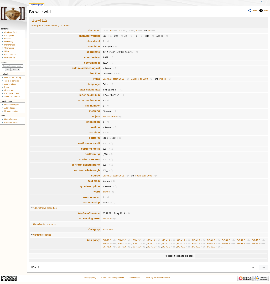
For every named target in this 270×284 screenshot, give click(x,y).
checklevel (93, 41)
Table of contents (11, 81)
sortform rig (92, 154)
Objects (7, 39)
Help (266, 10)
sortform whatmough (87, 170)
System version (11, 111)
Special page (37, 5)
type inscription (90, 186)
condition (94, 46)
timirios (162, 79)
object (96, 116)
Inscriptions (9, 35)
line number (92, 105)
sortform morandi (89, 143)
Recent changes (11, 105)
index (96, 78)
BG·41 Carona (110, 116)
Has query (93, 240)
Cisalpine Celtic (11, 32)
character (94, 30)
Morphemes (9, 45)
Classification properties (44, 224)
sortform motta (90, 148)
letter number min (89, 100)
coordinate (93, 51)
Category (94, 229)
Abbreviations (10, 84)
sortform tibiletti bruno (85, 164)
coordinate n (92, 62)
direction (94, 73)
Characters (9, 48)
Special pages (10, 119)
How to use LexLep (12, 78)
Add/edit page (10, 108)
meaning (94, 110)
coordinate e (92, 57)
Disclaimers (134, 278)
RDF (255, 10)
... (222, 247)
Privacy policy (90, 278)
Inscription (108, 229)
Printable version (11, 122)
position (95, 127)
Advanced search (12, 96)
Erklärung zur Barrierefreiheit (157, 278)
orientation (93, 121)
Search (4, 62)
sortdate (94, 132)
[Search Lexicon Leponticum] (12, 66)
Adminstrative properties (45, 208)
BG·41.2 (40, 20)
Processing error (89, 218)
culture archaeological (86, 68)
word (97, 191)
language (94, 84)
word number (91, 197)
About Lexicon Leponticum (112, 278)
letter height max (89, 89)
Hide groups (37, 25)
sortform (94, 137)
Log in (263, 1)
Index (6, 87)
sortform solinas (89, 159)
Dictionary (8, 42)
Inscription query (11, 93)
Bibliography (9, 57)
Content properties (42, 235)
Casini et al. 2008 (139, 79)
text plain (94, 180)
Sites (6, 51)
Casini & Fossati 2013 (113, 79)
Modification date (89, 213)
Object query (9, 90)
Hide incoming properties (57, 25)
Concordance (10, 54)
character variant (89, 35)
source (95, 175)
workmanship (91, 202)
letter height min (89, 94)
